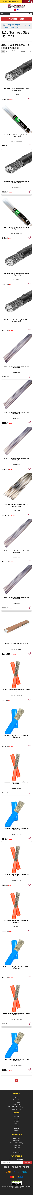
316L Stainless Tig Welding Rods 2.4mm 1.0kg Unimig (16, 228)
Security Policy (16, 1147)
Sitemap (16, 1130)
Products (16, 1128)
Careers (16, 1123)
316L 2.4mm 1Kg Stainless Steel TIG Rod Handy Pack (16, 875)
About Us (16, 1116)
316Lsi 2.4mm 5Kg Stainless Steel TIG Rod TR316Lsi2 (16, 967)
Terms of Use (16, 1138)
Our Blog (16, 1119)
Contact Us (16, 1121)
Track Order (16, 1100)
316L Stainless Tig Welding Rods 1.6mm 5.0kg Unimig (16, 181)
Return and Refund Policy (16, 1143)
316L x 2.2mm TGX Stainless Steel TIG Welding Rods (16, 505)
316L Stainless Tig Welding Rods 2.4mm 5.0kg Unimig (16, 274)
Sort (13, 51)
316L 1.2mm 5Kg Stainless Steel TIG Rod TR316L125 (16, 736)
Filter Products (16, 19)
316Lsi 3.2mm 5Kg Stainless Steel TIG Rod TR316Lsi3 (16, 1060)
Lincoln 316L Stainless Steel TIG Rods (16, 643)
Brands (16, 1126)
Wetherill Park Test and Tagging (16, 1107)
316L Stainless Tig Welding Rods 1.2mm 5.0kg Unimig (16, 89)
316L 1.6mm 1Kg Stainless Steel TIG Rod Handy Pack (16, 782)
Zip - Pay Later (16, 1152)
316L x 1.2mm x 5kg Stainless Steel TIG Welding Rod (16, 412)
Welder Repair (16, 1102)
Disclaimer (16, 1150)
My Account (16, 1097)
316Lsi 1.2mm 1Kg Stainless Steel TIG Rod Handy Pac (16, 690)
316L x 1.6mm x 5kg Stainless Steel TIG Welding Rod (16, 459)
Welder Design (16, 1104)
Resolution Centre (16, 1109)
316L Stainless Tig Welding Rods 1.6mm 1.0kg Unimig (16, 135)
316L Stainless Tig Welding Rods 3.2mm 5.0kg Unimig (16, 320)
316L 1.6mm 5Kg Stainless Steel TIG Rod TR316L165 (16, 828)
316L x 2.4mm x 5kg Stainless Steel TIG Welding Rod (16, 551)
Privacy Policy (16, 1140)
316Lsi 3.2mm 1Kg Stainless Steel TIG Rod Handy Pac (16, 1013)
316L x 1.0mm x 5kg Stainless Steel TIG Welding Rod (16, 366)
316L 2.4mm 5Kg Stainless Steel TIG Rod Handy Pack (16, 921)
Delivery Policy (16, 1145)
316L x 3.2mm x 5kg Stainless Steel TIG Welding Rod (16, 597)
